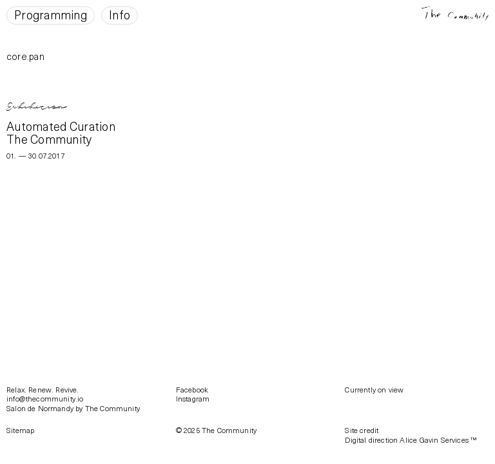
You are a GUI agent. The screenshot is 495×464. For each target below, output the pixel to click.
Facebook (192, 389)
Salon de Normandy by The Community (73, 408)
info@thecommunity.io (44, 398)
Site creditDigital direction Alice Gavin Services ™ (410, 435)
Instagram (193, 398)
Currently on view (374, 389)
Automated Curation (60, 126)
